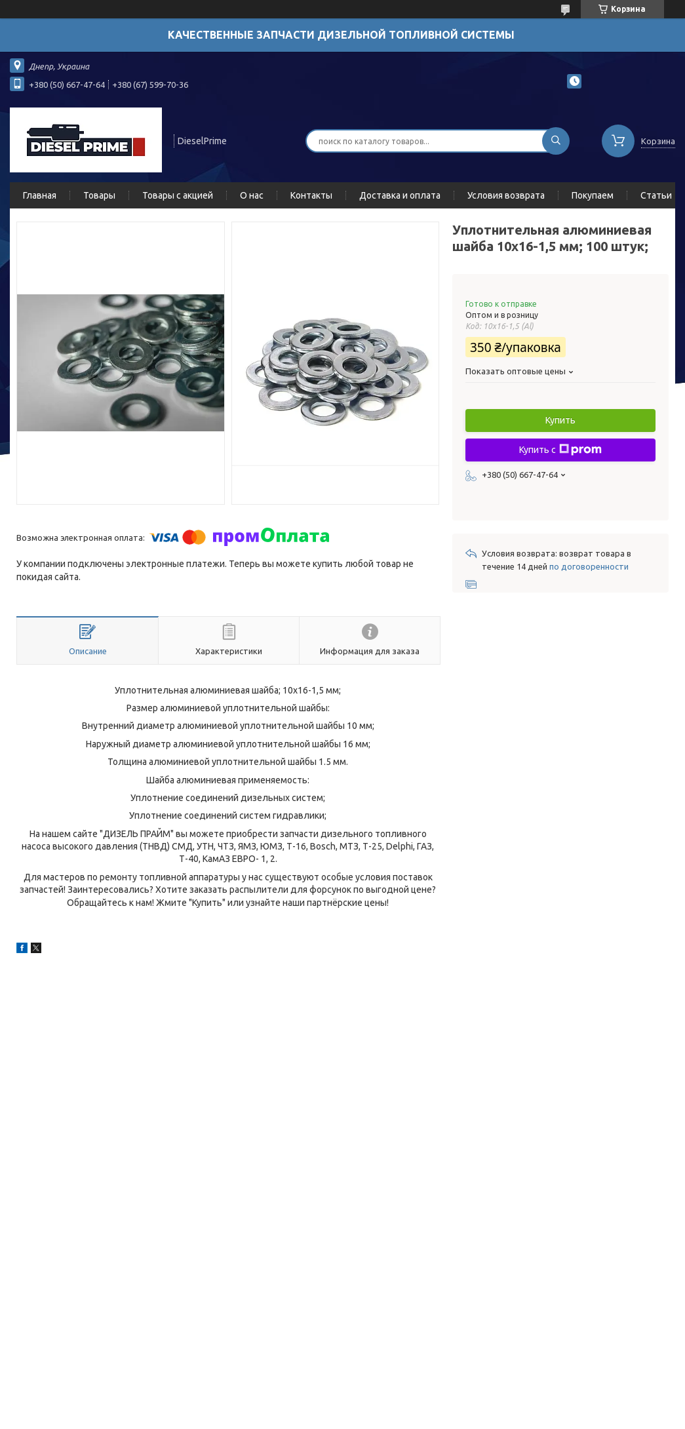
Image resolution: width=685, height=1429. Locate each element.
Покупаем (593, 195)
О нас (252, 195)
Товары (99, 195)
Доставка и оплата (399, 195)
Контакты (311, 195)
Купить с (560, 450)
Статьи (656, 195)
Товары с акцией (177, 195)
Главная (39, 195)
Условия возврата (506, 195)
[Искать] (556, 141)
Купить (560, 420)
